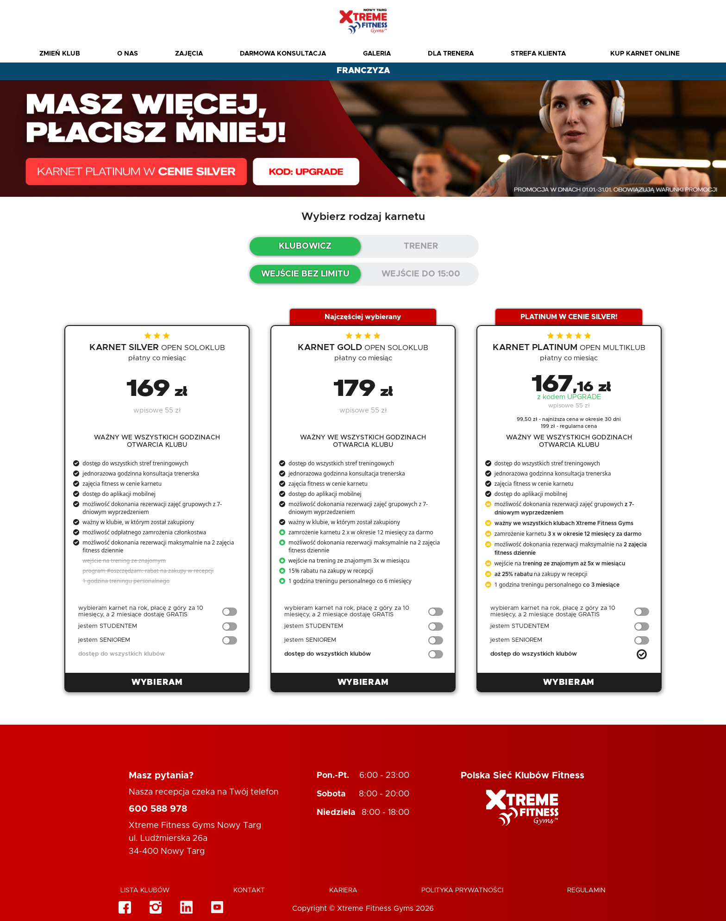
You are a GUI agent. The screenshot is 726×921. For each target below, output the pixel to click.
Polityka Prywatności (462, 890)
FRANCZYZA (363, 71)
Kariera (343, 890)
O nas (127, 53)
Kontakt (249, 890)
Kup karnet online (645, 53)
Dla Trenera (451, 53)
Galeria (377, 53)
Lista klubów (144, 890)
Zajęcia (189, 53)
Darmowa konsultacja (283, 53)
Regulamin (586, 890)
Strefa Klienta (538, 53)
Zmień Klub (59, 53)
